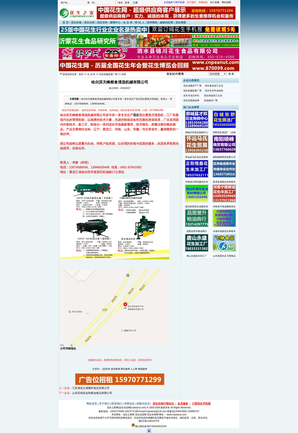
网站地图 (226, 2)
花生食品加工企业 (214, 85)
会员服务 (183, 403)
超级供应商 (166, 22)
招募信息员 (143, 403)
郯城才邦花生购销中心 (196, 132)
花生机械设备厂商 (108, 74)
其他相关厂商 (211, 100)
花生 (136, 115)
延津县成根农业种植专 (224, 181)
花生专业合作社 (191, 95)
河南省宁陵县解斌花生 (224, 206)
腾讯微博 (125, 369)
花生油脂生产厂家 (192, 85)
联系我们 (116, 403)
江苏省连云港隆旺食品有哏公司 (90, 387)
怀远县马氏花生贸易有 (196, 157)
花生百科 (102, 22)
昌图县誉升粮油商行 (196, 231)
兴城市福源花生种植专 (224, 231)
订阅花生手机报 (201, 403)
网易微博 (142, 369)
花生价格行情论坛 (163, 403)
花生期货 (180, 22)
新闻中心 (115, 22)
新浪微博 (115, 369)
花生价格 (76, 22)
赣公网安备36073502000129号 (148, 426)
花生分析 (89, 22)
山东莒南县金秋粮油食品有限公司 (92, 392)
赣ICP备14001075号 (149, 421)
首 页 (66, 22)
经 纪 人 (139, 22)
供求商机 (152, 22)
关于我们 (104, 403)
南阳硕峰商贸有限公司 (224, 157)
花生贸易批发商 (191, 100)
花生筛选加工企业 (213, 95)
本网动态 (129, 403)
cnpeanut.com (138, 407)
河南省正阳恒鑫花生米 (196, 181)
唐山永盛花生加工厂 (196, 256)
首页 (81, 74)
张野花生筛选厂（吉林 (224, 132)
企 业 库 (128, 22)
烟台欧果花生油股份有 (196, 206)
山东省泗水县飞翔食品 (224, 256)
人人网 (133, 369)
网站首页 (91, 403)
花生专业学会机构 (214, 90)
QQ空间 (106, 369)
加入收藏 (214, 2)
